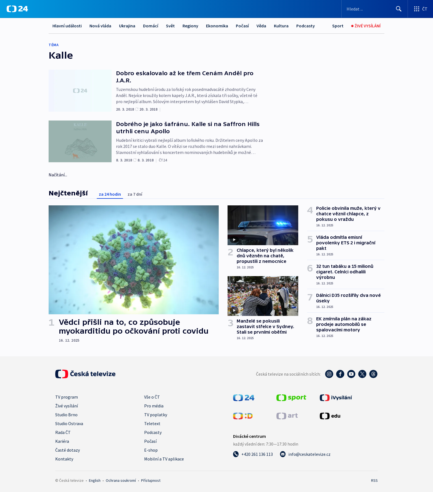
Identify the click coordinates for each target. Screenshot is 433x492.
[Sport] (337, 26)
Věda (261, 25)
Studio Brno (66, 414)
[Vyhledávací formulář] (375, 9)
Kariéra (62, 441)
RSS (374, 480)
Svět (170, 25)
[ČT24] (17, 9)
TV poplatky (155, 414)
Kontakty (64, 459)
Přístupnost (150, 480)
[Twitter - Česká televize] (362, 374)
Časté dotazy (67, 450)
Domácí (150, 25)
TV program (66, 397)
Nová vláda (100, 25)
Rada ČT (63, 432)
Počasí (242, 25)
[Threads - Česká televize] (373, 374)
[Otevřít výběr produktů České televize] (420, 9)
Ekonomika (217, 25)
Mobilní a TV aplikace (164, 459)
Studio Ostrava (69, 423)
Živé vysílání (66, 406)
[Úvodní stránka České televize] (85, 374)
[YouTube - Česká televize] (351, 374)
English (95, 480)
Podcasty (305, 25)
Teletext (152, 423)
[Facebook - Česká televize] (340, 374)
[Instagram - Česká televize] (329, 374)
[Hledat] (399, 9)
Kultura (281, 25)
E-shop (151, 450)
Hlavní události (67, 25)
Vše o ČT (152, 397)
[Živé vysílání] (365, 26)
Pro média (153, 406)
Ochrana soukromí (121, 480)
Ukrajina (127, 25)
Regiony (190, 25)
